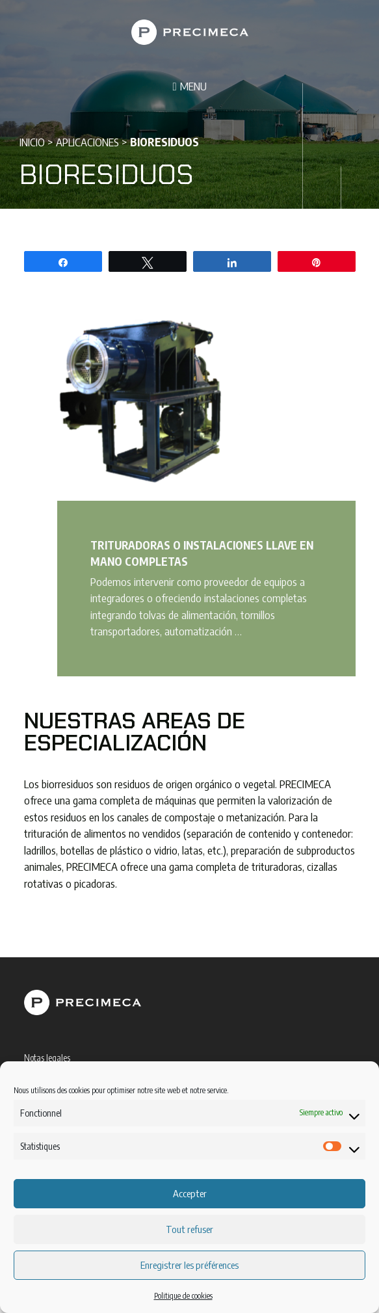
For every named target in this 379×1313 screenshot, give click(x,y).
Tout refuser (189, 1229)
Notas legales (47, 1057)
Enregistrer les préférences (189, 1265)
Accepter (190, 1193)
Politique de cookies (183, 1296)
